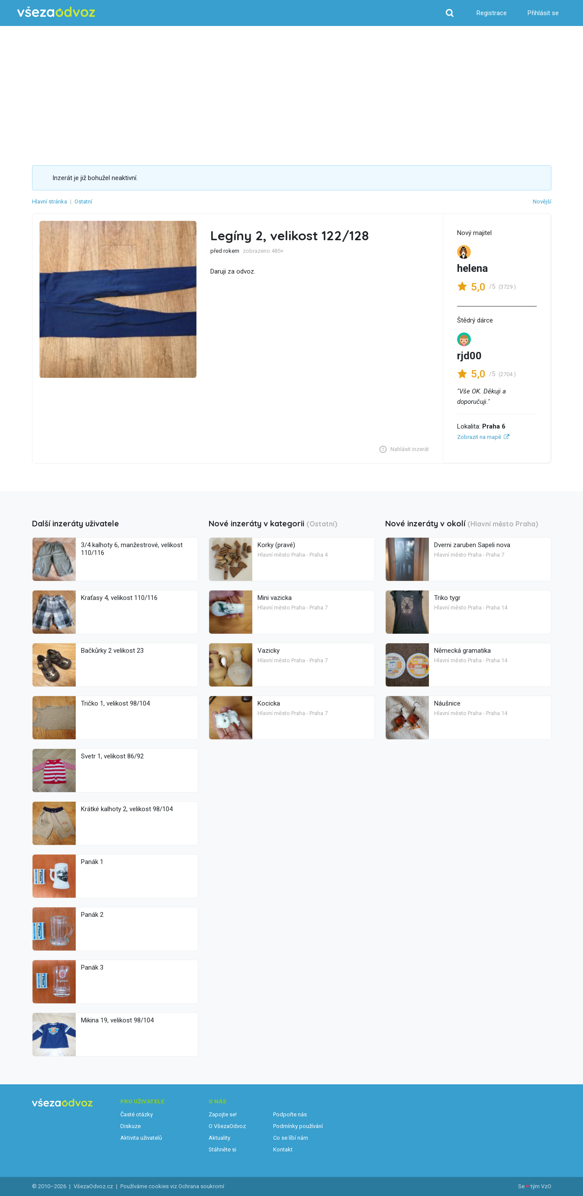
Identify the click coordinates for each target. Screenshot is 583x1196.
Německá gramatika (462, 650)
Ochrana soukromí (201, 1186)
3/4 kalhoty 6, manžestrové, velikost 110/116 (132, 549)
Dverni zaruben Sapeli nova (472, 545)
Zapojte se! (223, 1114)
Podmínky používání (298, 1126)
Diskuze (130, 1126)
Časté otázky (136, 1114)
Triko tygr (447, 598)
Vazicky (269, 650)
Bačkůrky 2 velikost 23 (112, 650)
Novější (542, 201)
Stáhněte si (222, 1149)
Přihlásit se (543, 13)
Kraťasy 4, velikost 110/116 (119, 598)
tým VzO (541, 1186)
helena (472, 268)
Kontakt (283, 1149)
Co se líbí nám (290, 1138)
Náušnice (447, 703)
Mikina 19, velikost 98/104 (117, 1020)
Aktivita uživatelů (141, 1138)
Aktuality (219, 1138)
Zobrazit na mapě (479, 437)
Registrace (492, 13)
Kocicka (269, 703)
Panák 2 (92, 915)
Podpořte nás (290, 1114)
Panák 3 (92, 967)
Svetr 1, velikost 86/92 (112, 756)
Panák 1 (92, 862)
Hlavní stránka (49, 201)
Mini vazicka (275, 598)
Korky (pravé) (276, 545)
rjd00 (469, 356)
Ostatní (83, 201)
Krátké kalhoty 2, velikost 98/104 (127, 809)
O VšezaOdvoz (227, 1126)
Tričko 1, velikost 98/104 (115, 703)
